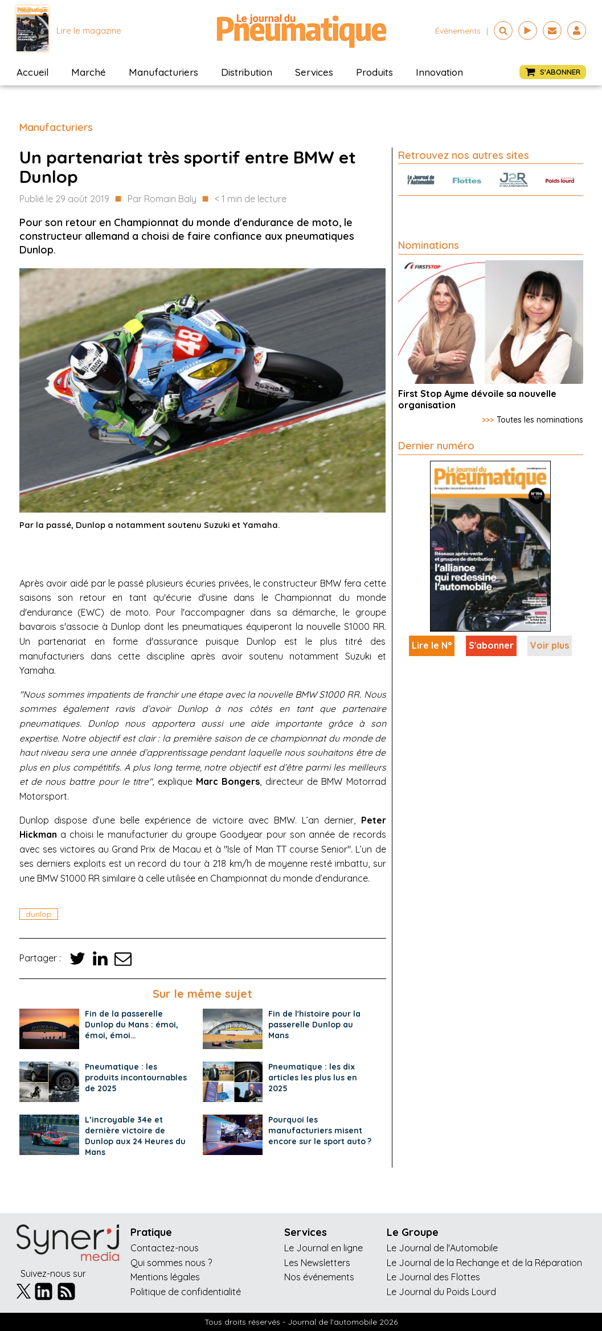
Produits (374, 72)
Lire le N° (432, 645)
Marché (88, 72)
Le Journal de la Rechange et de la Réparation (484, 1262)
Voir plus (549, 645)
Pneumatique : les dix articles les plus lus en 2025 (312, 1078)
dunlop (39, 914)
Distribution (246, 72)
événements (458, 31)
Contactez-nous (164, 1248)
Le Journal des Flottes (433, 1277)
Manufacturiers (163, 72)
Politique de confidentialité (185, 1291)
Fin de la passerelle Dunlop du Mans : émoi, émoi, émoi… (131, 1025)
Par (162, 199)
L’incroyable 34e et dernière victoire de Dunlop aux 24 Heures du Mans (135, 1136)
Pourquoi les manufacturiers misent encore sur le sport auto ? (319, 1130)
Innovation (439, 72)
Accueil (32, 72)
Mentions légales (165, 1277)
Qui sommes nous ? (171, 1262)
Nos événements (319, 1277)
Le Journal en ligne (323, 1248)
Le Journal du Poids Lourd (441, 1291)
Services (314, 72)
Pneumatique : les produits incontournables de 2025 (136, 1078)
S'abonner (491, 645)
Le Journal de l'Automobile (442, 1248)
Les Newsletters (317, 1262)
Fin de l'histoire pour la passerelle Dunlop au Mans (314, 1025)
